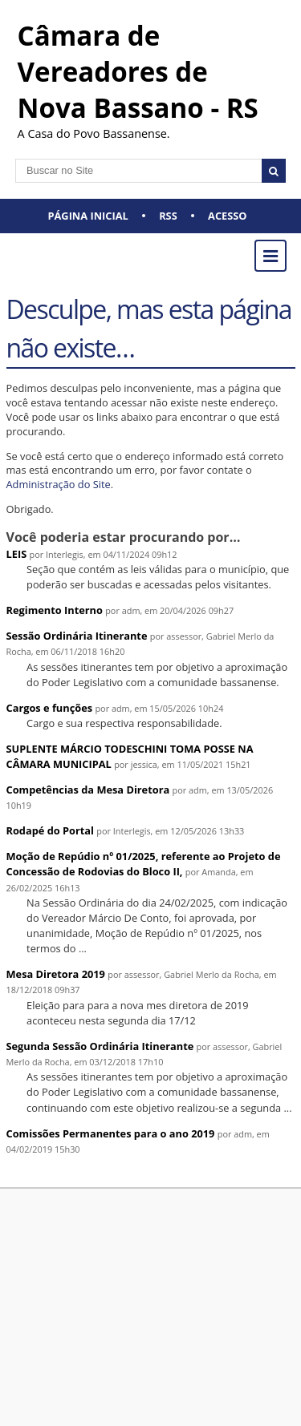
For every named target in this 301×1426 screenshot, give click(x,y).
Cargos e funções (49, 708)
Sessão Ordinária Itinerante (77, 635)
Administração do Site (58, 484)
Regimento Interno (54, 610)
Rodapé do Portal (50, 830)
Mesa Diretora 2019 (55, 974)
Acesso (227, 215)
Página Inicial (88, 215)
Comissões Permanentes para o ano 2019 (110, 1133)
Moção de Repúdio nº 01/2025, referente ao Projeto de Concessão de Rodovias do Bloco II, (143, 864)
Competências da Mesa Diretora (88, 789)
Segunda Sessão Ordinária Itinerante (100, 1046)
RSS (168, 215)
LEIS (16, 554)
